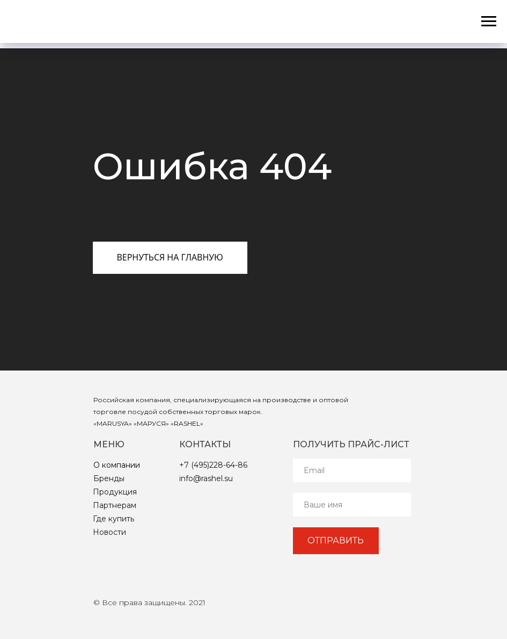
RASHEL (187, 423)
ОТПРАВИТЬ (335, 540)
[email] (352, 470)
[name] (352, 505)
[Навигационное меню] (488, 21)
